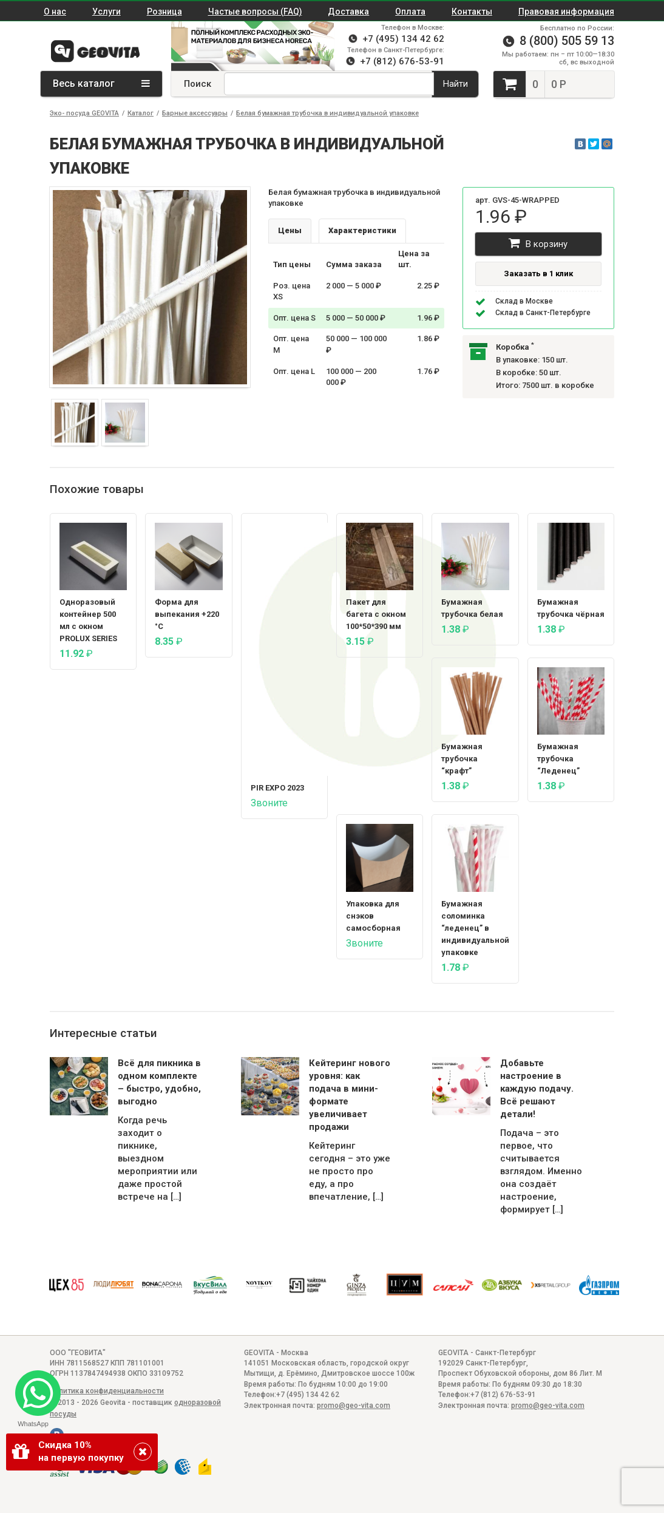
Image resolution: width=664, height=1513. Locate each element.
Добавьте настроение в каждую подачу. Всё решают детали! (537, 1089)
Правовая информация (566, 11)
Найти (455, 83)
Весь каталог (101, 83)
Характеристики (362, 230)
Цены (290, 230)
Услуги (106, 11)
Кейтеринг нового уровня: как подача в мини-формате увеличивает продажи (349, 1095)
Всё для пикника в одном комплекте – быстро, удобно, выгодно (159, 1082)
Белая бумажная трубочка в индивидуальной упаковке (327, 113)
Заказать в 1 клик (538, 273)
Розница (164, 11)
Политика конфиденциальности (107, 1391)
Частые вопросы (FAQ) (255, 11)
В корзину (538, 243)
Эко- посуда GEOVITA (84, 113)
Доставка (348, 11)
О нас (55, 11)
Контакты (472, 11)
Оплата (410, 11)
